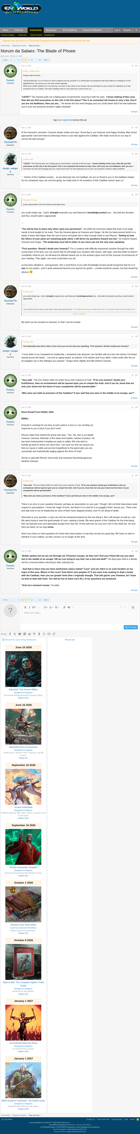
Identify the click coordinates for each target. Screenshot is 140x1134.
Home (132, 1119)
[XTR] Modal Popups (58, 1127)
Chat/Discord (49, 35)
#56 (136, 336)
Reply (135, 112)
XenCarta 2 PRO (59, 1131)
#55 (136, 286)
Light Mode (6, 1119)
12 (40, 60)
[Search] (136, 30)
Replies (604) (23, 1051)
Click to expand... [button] (80, 314)
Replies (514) (23, 698)
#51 (136, 66)
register (66, 120)
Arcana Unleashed (23, 807)
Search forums (36, 35)
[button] (10, 30)
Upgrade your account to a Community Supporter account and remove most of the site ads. (46, 41)
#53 (136, 154)
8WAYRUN (83, 1129)
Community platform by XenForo (49, 1122)
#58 (136, 407)
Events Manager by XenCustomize (88, 1127)
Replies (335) (23, 1109)
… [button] (15, 60)
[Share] (132, 65)
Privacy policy (117, 1119)
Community (36, 30)
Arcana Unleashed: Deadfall (23, 867)
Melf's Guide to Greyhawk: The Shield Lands (23, 1100)
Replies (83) (23, 876)
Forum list (22, 35)
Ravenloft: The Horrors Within (23, 689)
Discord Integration (59, 1129)
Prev (6, 60)
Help (126, 1119)
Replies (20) (23, 933)
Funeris (6, 56)
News (5, 30)
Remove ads (70, 640)
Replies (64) (23, 994)
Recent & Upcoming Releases (20, 639)
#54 (136, 195)
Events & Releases (92, 30)
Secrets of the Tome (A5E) (23, 925)
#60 (136, 551)
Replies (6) (23, 758)
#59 (136, 475)
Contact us (90, 1119)
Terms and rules (103, 1119)
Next (45, 60)
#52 (136, 128)
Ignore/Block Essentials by (70, 1125)
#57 (136, 375)
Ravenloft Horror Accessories (23, 747)
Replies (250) (23, 818)
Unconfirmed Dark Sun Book (23, 1043)
